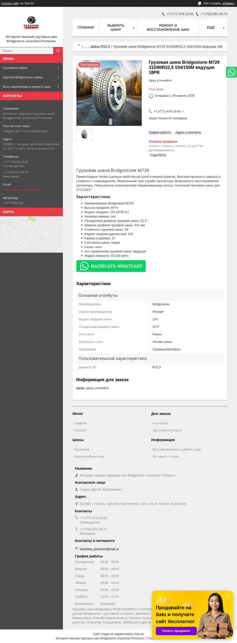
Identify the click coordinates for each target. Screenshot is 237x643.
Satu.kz (139, 634)
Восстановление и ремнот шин (177, 449)
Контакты (160, 423)
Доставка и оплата (167, 430)
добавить (228, 3)
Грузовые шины (15, 67)
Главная (85, 27)
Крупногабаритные (89, 456)
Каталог (80, 430)
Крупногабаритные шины (23, 77)
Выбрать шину (115, 28)
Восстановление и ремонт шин (27, 86)
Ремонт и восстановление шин (168, 28)
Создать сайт (10, 3)
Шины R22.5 (100, 46)
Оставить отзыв (165, 456)
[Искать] (58, 50)
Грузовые (81, 449)
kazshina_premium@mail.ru (23, 190)
